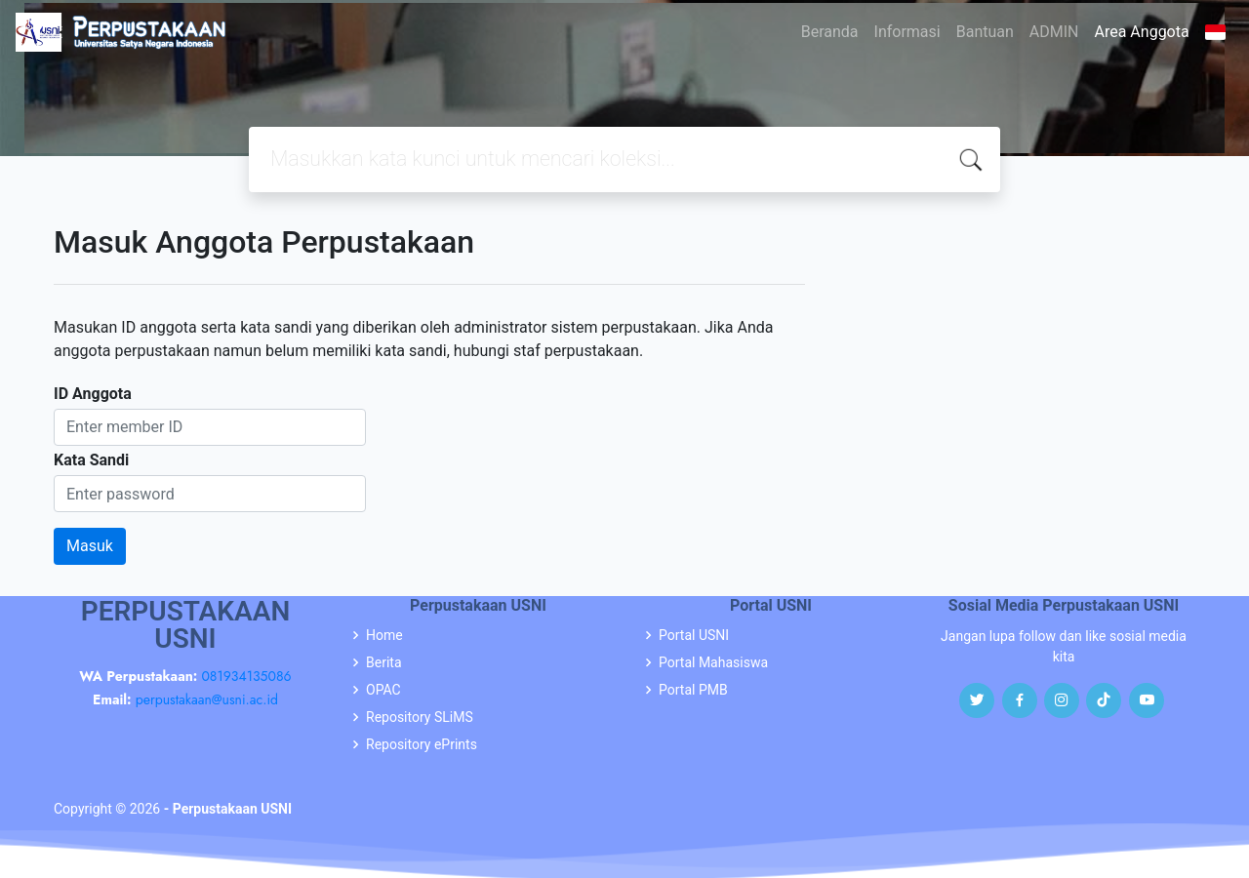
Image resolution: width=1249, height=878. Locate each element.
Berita (384, 662)
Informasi (907, 31)
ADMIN (1054, 31)
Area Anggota (1142, 31)
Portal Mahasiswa (713, 662)
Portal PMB (693, 690)
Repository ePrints (421, 744)
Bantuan (985, 31)
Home (384, 635)
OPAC (383, 690)
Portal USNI (694, 635)
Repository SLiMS (419, 717)
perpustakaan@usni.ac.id (207, 699)
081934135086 (246, 676)
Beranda (830, 31)
